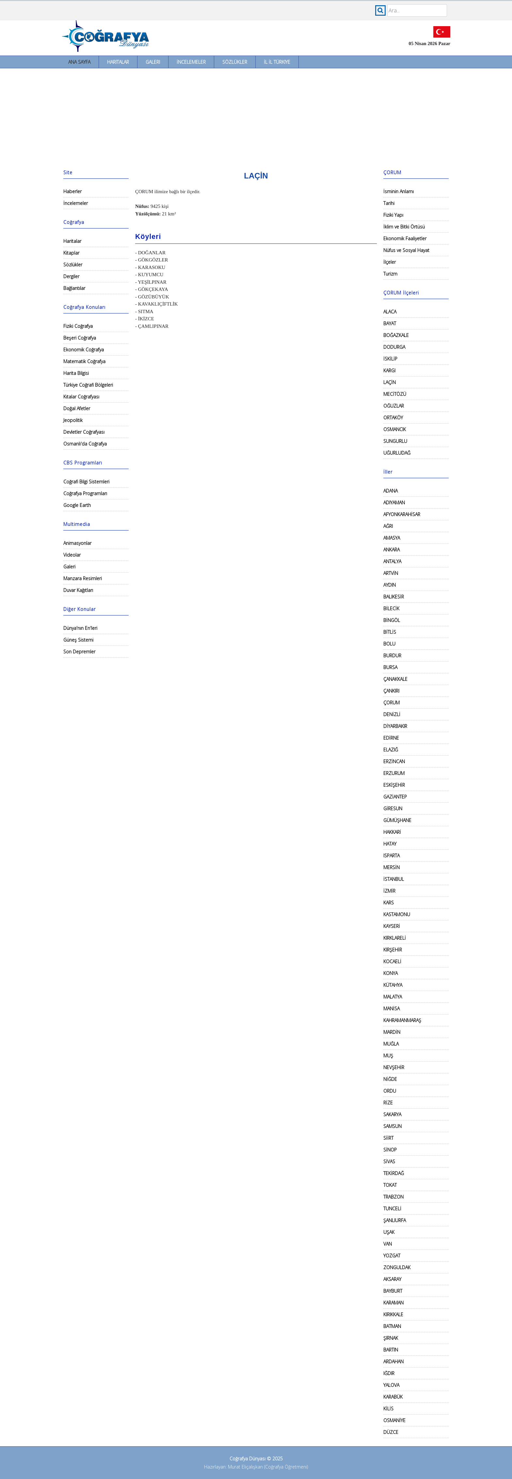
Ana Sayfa (79, 62)
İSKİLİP (390, 359)
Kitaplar (71, 253)
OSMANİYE (394, 1420)
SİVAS (389, 1161)
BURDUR (392, 655)
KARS (388, 902)
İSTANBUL (393, 879)
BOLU (389, 644)
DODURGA (394, 347)
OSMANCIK (394, 429)
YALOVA (391, 1385)
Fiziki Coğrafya (78, 326)
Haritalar (118, 62)
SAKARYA (392, 1114)
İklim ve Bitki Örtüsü (404, 227)
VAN (387, 1244)
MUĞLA (391, 1044)
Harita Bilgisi (76, 373)
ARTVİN (390, 573)
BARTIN (390, 1350)
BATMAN (392, 1326)
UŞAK (388, 1232)
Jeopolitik (73, 420)
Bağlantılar (74, 288)
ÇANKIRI (391, 691)
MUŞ (388, 1055)
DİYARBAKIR (395, 726)
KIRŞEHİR (392, 950)
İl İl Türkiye (277, 62)
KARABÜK (393, 1397)
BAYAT (389, 323)
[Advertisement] (256, 117)
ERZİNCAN (394, 761)
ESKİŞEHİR (394, 785)
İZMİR (389, 891)
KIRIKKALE (393, 1314)
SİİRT (388, 1138)
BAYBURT (392, 1291)
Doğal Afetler (76, 408)
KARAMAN (393, 1303)
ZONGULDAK (396, 1267)
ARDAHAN (393, 1361)
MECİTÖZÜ (394, 394)
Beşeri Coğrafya (79, 338)
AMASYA (391, 538)
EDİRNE (391, 738)
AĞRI (388, 526)
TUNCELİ (392, 1208)
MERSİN (391, 867)
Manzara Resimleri (82, 578)
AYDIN (389, 585)
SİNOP (390, 1150)
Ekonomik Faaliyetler (404, 238)
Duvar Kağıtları (78, 590)
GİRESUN (392, 808)
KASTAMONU (396, 914)
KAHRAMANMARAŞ (402, 1020)
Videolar (72, 555)
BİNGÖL (391, 620)
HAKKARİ (392, 832)
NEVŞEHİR (393, 1067)
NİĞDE (390, 1079)
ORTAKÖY (393, 417)
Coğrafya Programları (85, 493)
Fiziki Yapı (393, 215)
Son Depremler (79, 651)
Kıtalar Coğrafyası (81, 397)
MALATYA (392, 997)
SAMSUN (392, 1126)
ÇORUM (391, 702)
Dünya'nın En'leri (80, 628)
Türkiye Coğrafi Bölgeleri (88, 385)
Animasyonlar (77, 543)
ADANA (390, 491)
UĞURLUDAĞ (396, 453)
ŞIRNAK (390, 1338)
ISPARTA (391, 855)
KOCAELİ (392, 961)
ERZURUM (394, 773)
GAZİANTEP (395, 797)
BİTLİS (389, 632)
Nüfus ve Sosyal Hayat (406, 250)
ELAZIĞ (390, 750)
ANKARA (391, 549)
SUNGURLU (395, 441)
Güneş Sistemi (78, 640)
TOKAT (390, 1185)
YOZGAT (391, 1255)
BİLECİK (391, 608)
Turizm (390, 274)
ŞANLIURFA (394, 1220)
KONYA (390, 973)
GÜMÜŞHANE (397, 820)
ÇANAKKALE (395, 679)
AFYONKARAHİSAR (401, 514)
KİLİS (388, 1408)
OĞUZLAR (393, 406)
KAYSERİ (391, 926)
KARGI (389, 370)
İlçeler (389, 262)
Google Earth (77, 505)
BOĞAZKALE (396, 335)
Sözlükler (234, 62)
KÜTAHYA (392, 985)
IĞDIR (388, 1373)
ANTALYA (392, 561)
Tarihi (388, 203)
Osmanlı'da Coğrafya (85, 444)
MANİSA (391, 1008)
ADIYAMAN (394, 502)
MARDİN (391, 1032)
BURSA (390, 667)
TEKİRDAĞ (393, 1173)
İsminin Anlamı (398, 191)
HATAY (389, 844)
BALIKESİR (393, 597)
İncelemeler (191, 62)
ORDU (389, 1091)
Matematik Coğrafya (84, 361)
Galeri (153, 62)
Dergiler (71, 276)
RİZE (388, 1103)
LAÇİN (389, 382)
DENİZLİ (391, 714)
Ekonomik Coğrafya (83, 349)
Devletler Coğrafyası (83, 432)
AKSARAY (392, 1279)
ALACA (389, 312)
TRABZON (393, 1197)
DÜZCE (390, 1432)
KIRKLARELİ (394, 938)
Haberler (72, 191)
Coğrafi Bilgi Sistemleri (86, 482)
